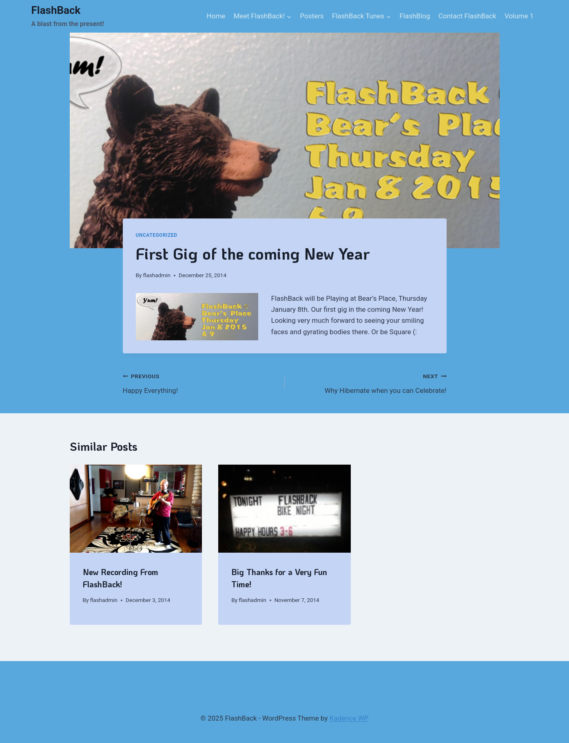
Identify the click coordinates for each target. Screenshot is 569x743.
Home (216, 16)
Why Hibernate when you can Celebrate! (369, 382)
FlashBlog (414, 16)
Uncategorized (156, 235)
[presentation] (136, 509)
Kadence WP (349, 718)
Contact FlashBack (467, 16)
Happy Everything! (200, 382)
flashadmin (156, 275)
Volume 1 (519, 16)
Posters (311, 16)
